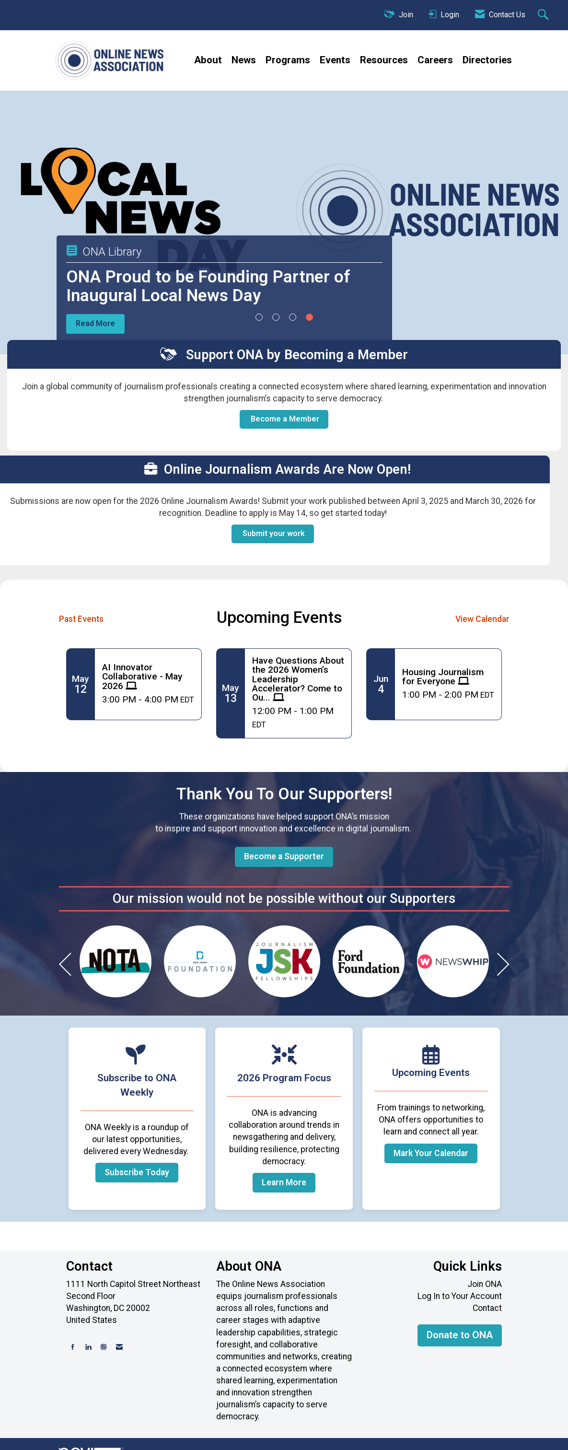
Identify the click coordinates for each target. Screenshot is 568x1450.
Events (335, 60)
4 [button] (309, 317)
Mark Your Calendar (431, 1153)
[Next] (503, 966)
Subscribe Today (136, 1172)
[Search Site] (544, 15)
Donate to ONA (460, 1335)
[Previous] (65, 966)
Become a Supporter (284, 856)
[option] (115, 961)
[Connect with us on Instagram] (103, 1347)
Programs (288, 60)
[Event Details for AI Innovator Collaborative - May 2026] (148, 676)
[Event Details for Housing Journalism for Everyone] (448, 676)
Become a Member (284, 418)
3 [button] (292, 317)
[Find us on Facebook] (73, 1347)
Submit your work (273, 533)
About (208, 60)
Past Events (81, 619)
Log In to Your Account (459, 1296)
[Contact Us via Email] (119, 1347)
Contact (487, 1308)
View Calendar (482, 619)
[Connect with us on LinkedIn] (88, 1347)
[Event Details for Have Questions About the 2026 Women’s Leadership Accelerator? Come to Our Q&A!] (298, 679)
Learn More (284, 1182)
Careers (435, 60)
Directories (487, 60)
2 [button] (275, 317)
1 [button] (259, 317)
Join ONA (484, 1284)
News (244, 60)
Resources (384, 60)
